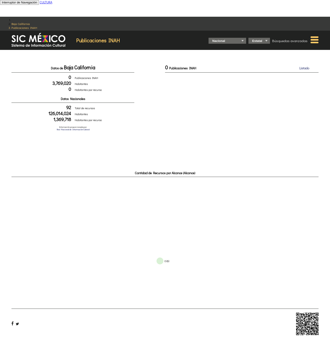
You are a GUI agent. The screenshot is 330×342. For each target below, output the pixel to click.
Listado (304, 68)
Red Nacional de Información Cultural (73, 129)
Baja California (20, 24)
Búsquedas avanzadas (290, 40)
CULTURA (46, 2)
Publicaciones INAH (24, 28)
